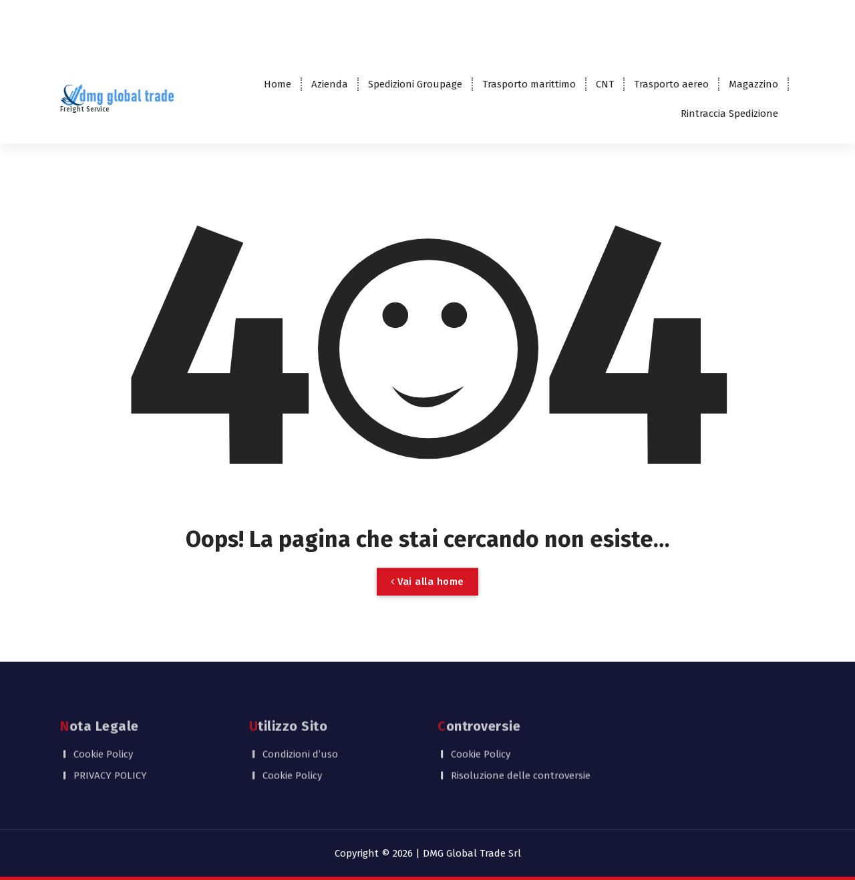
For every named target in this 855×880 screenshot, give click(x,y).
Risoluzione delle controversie (520, 756)
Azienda (329, 84)
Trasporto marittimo (529, 84)
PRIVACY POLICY (110, 756)
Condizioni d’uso (300, 734)
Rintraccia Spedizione (729, 113)
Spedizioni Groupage (415, 84)
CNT (605, 84)
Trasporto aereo (671, 84)
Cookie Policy (103, 734)
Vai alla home (427, 594)
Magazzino (753, 84)
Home (277, 84)
